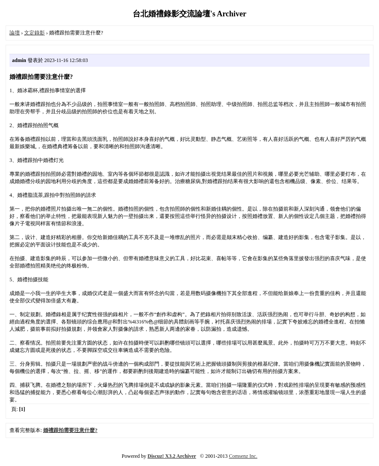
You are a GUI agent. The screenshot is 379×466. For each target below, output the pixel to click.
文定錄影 (34, 33)
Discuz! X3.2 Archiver (172, 456)
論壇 (14, 33)
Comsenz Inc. (243, 456)
